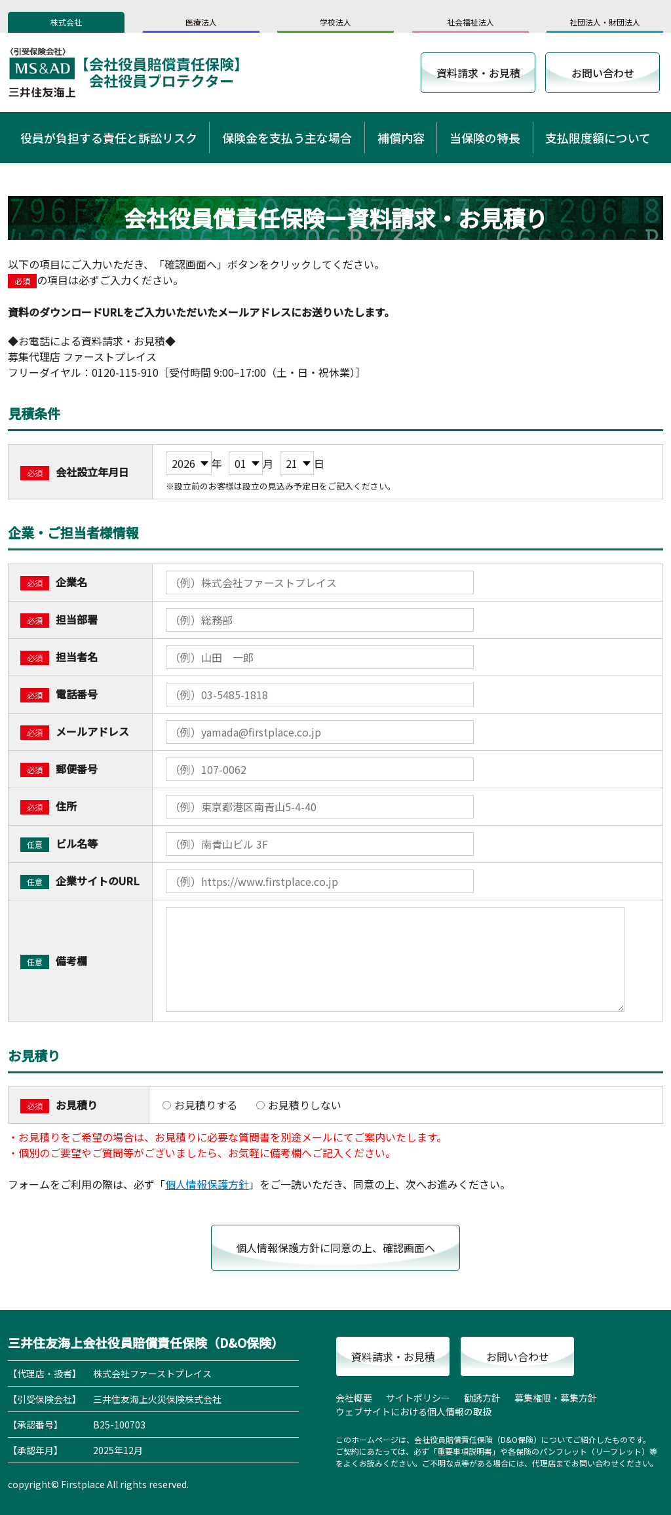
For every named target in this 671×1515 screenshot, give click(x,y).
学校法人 (335, 22)
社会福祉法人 (470, 22)
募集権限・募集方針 (555, 1397)
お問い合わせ (602, 73)
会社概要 (354, 1397)
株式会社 (66, 22)
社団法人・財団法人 (604, 22)
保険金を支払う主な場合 (287, 137)
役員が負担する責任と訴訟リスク (108, 137)
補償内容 (401, 137)
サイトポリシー (418, 1397)
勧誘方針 (482, 1397)
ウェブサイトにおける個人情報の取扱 (413, 1411)
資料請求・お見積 (478, 73)
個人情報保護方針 (207, 1184)
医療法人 (201, 22)
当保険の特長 (485, 137)
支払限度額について (598, 137)
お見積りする (200, 1105)
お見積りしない (298, 1105)
